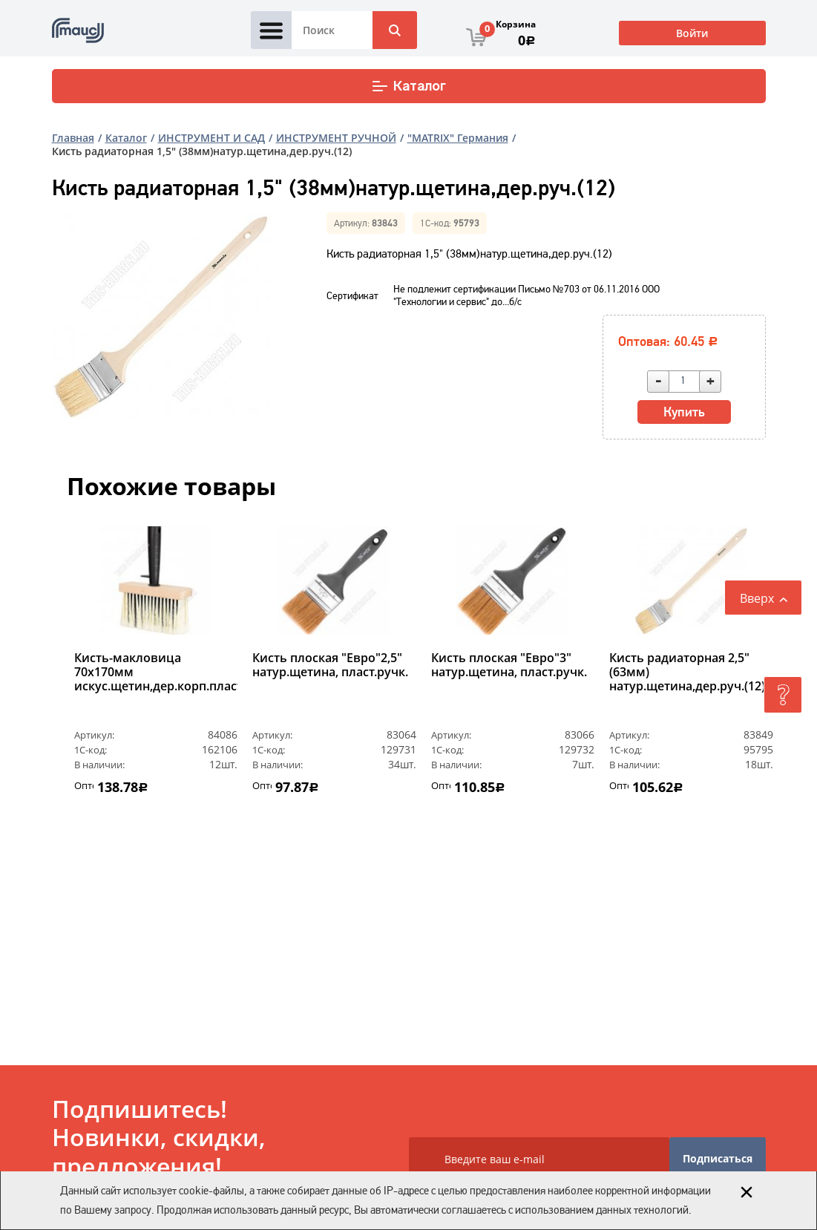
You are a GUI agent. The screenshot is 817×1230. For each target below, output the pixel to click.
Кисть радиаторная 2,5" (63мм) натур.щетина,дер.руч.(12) (687, 672)
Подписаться (717, 1158)
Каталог (408, 86)
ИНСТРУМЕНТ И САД (211, 138)
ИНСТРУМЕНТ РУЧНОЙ (336, 138)
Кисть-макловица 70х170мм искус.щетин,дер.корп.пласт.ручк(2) (156, 672)
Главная (73, 138)
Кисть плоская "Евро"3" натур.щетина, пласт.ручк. (509, 665)
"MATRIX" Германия (457, 138)
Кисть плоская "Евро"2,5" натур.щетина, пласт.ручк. (330, 665)
